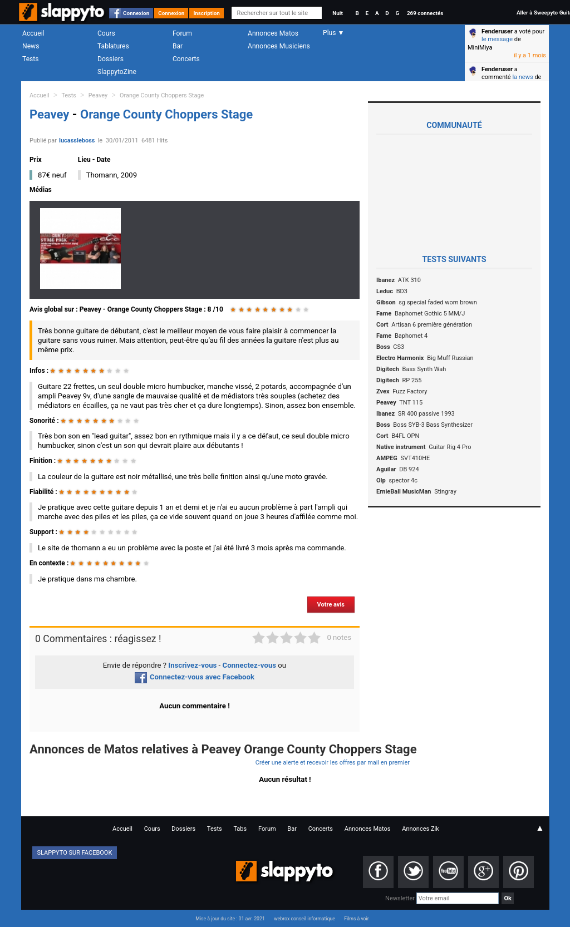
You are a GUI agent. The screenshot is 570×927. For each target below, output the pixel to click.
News (30, 46)
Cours (106, 33)
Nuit (337, 13)
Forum (182, 33)
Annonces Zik (420, 828)
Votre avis (331, 604)
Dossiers (110, 59)
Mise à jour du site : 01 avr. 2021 (229, 918)
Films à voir (356, 918)
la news (522, 77)
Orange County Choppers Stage (162, 95)
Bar (178, 46)
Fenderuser (497, 31)
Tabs (240, 828)
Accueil (33, 33)
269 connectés (425, 13)
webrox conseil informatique (304, 918)
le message (497, 39)
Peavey (98, 95)
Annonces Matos (273, 33)
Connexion (136, 13)
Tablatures (113, 46)
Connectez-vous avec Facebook (194, 677)
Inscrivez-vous (192, 665)
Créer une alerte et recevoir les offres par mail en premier (332, 762)
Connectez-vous (250, 665)
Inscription (206, 13)
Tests (30, 59)
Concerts (186, 59)
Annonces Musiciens (279, 46)
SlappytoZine (116, 72)
